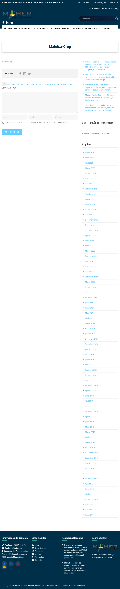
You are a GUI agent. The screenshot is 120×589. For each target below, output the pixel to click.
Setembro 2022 (91, 277)
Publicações (83, 2)
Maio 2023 (89, 240)
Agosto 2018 (90, 416)
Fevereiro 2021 (91, 328)
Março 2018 (90, 432)
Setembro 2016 (91, 458)
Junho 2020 (89, 359)
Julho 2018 (89, 421)
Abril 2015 (89, 494)
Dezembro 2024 (91, 209)
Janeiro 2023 (90, 261)
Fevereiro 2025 (91, 204)
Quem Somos (22, 28)
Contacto (104, 28)
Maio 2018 (89, 427)
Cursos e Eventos (59, 28)
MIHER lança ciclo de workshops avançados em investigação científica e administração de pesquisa (101, 77)
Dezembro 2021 (91, 287)
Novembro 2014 (92, 504)
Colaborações (99, 2)
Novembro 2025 (92, 178)
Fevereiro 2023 (91, 256)
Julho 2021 (89, 302)
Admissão (91, 28)
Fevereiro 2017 (91, 447)
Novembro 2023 (92, 225)
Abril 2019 (89, 401)
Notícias (78, 28)
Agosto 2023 (90, 235)
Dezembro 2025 (91, 173)
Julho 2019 (89, 396)
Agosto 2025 (90, 194)
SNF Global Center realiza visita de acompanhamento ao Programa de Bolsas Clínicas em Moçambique (99, 107)
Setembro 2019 (91, 385)
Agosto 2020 (90, 349)
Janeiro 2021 (90, 333)
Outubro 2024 (90, 214)
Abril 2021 (89, 318)
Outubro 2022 (90, 271)
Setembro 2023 (91, 230)
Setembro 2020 (91, 344)
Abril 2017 (89, 437)
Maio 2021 (89, 313)
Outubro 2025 (90, 183)
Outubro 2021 (90, 292)
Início (8, 28)
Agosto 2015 (90, 484)
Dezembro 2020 (91, 339)
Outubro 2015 (90, 473)
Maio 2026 (89, 158)
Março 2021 (90, 323)
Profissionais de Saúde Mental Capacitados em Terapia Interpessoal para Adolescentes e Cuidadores (100, 87)
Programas (40, 28)
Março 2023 (90, 251)
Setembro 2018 (91, 411)
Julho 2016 (89, 468)
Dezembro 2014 (91, 499)
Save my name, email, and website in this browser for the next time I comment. (37, 122)
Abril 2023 (89, 246)
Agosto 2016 (90, 463)
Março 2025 (90, 199)
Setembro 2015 (91, 478)
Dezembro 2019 (91, 375)
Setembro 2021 (91, 297)
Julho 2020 (89, 354)
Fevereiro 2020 (91, 370)
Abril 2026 (89, 163)
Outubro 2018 (90, 406)
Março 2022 (90, 282)
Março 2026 (90, 168)
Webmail (114, 2)
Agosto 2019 (90, 390)
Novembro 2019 (92, 380)
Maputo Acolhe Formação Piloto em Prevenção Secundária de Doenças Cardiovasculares (100, 97)
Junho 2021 (89, 308)
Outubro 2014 (90, 509)
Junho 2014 (89, 515)
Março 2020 (90, 365)
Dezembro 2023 (91, 220)
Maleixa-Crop (7, 61)
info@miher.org (16, 548)
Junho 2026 (89, 152)
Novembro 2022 (92, 266)
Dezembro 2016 (91, 453)
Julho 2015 (89, 489)
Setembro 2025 (91, 189)
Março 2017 (90, 442)
